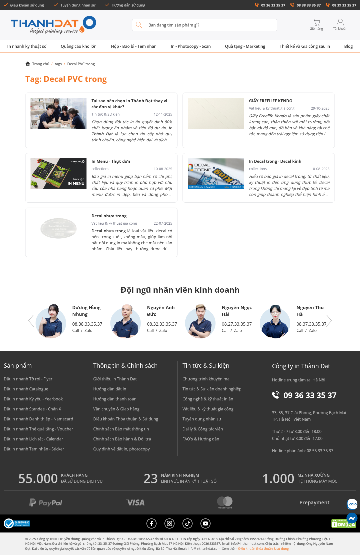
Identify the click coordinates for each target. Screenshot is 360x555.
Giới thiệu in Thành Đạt (115, 379)
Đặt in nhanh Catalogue (26, 389)
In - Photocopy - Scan (191, 46)
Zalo (88, 330)
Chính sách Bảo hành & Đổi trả (122, 439)
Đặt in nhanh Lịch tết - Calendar (33, 439)
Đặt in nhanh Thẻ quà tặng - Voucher (38, 429)
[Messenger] (352, 518)
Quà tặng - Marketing (245, 46)
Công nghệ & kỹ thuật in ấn (207, 399)
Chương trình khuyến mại (206, 379)
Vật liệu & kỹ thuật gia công (208, 409)
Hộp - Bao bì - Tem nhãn (133, 46)
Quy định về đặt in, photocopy (121, 449)
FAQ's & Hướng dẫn (200, 439)
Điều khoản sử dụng (24, 5)
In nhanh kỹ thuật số (26, 46)
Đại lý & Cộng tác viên (202, 429)
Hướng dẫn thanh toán (114, 399)
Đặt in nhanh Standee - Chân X (32, 409)
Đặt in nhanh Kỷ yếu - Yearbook (33, 399)
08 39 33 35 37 (341, 5)
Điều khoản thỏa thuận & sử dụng (263, 548)
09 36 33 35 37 (270, 5)
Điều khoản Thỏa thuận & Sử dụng (125, 419)
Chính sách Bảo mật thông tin (121, 429)
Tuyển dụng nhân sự (74, 5)
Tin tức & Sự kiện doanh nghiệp (212, 389)
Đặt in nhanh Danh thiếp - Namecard (38, 419)
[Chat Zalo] (352, 504)
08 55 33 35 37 (320, 450)
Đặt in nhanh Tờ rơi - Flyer (28, 379)
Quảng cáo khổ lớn (78, 46)
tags (58, 63)
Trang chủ (37, 63)
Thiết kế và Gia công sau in (305, 46)
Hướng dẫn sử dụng (125, 5)
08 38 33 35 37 (305, 5)
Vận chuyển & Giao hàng (116, 409)
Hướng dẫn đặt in (109, 389)
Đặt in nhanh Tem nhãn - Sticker (34, 449)
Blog (348, 46)
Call (75, 330)
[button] (31, 320)
